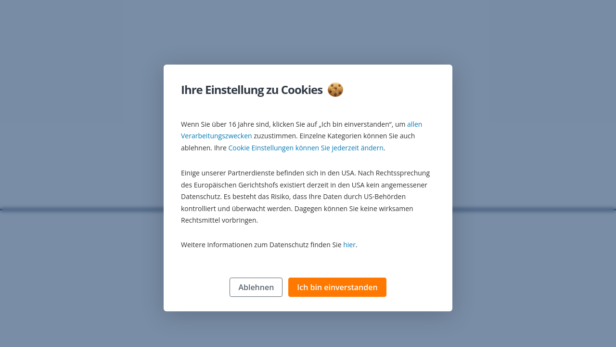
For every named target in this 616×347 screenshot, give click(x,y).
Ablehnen (256, 287)
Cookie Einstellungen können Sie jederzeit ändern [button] (305, 148)
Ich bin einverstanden (337, 287)
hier (349, 245)
